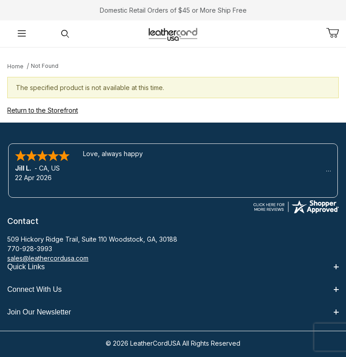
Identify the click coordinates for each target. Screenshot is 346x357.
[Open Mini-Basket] (336, 33)
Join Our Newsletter (173, 312)
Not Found (44, 65)
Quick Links (173, 267)
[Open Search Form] (64, 33)
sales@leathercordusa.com (47, 258)
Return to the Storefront (42, 110)
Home (15, 66)
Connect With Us (173, 289)
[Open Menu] (21, 33)
